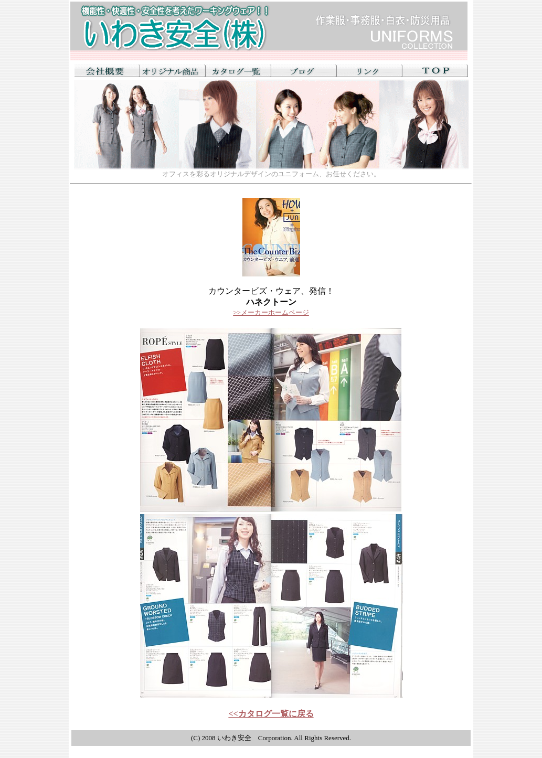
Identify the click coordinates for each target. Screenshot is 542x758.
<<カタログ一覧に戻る (270, 713)
